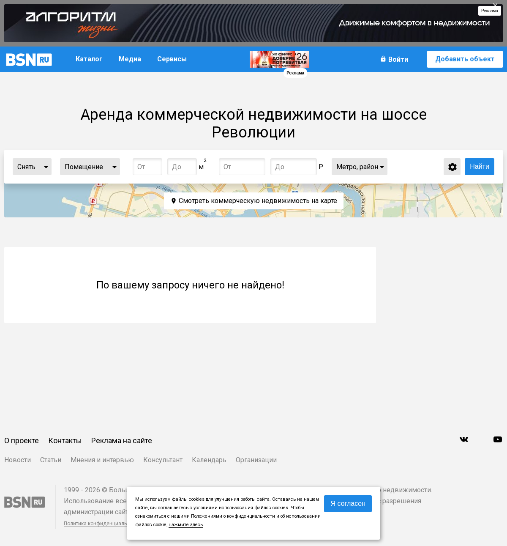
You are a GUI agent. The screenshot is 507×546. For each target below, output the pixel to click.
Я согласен (347, 503)
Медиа (130, 59)
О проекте (21, 440)
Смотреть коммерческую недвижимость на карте (258, 201)
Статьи (50, 460)
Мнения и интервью (102, 460)
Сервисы (172, 59)
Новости (17, 460)
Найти (479, 166)
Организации (256, 460)
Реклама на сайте (121, 440)
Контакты (65, 440)
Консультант (163, 460)
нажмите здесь (186, 524)
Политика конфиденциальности (102, 524)
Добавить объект (465, 59)
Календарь (209, 460)
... (46, 166)
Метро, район (357, 167)
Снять (26, 167)
